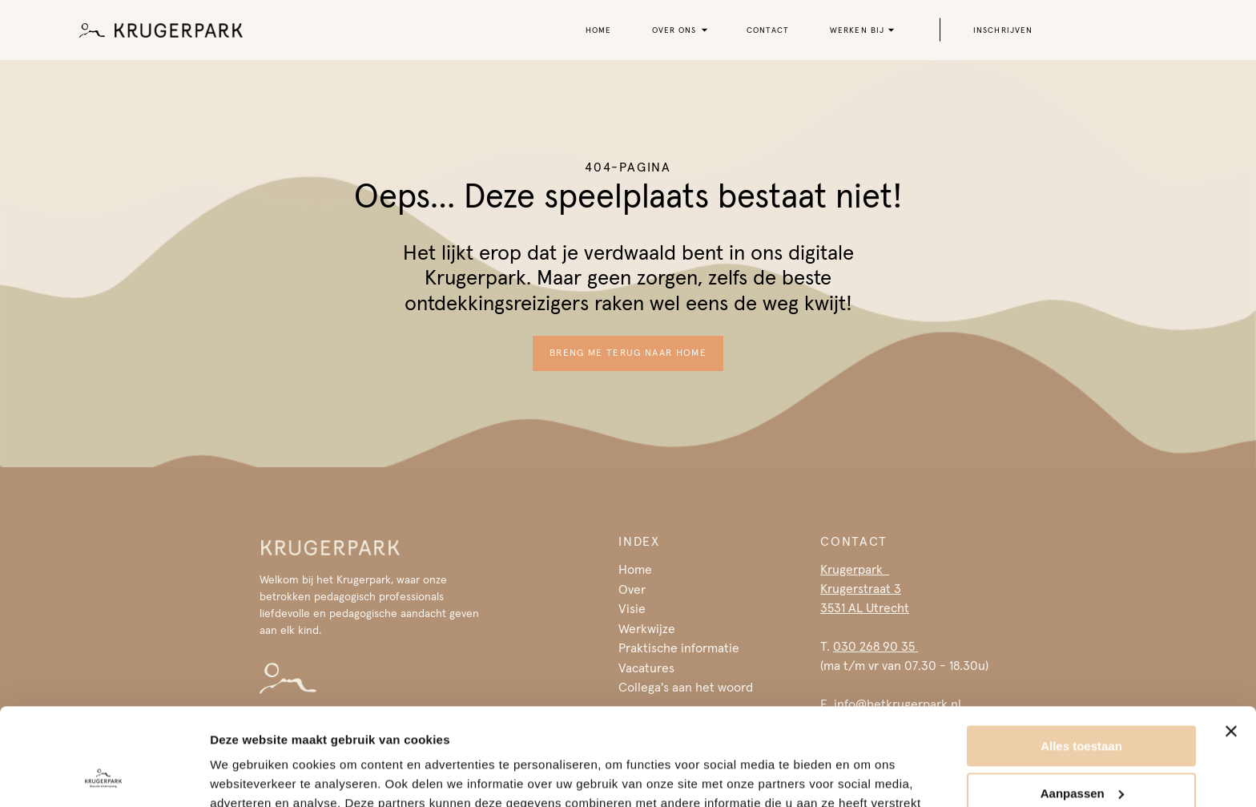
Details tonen (248, 775)
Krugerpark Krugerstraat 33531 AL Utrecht (864, 588)
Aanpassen (1082, 701)
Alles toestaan (1081, 655)
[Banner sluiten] (1231, 640)
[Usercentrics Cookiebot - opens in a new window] (104, 776)
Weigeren (1081, 749)
